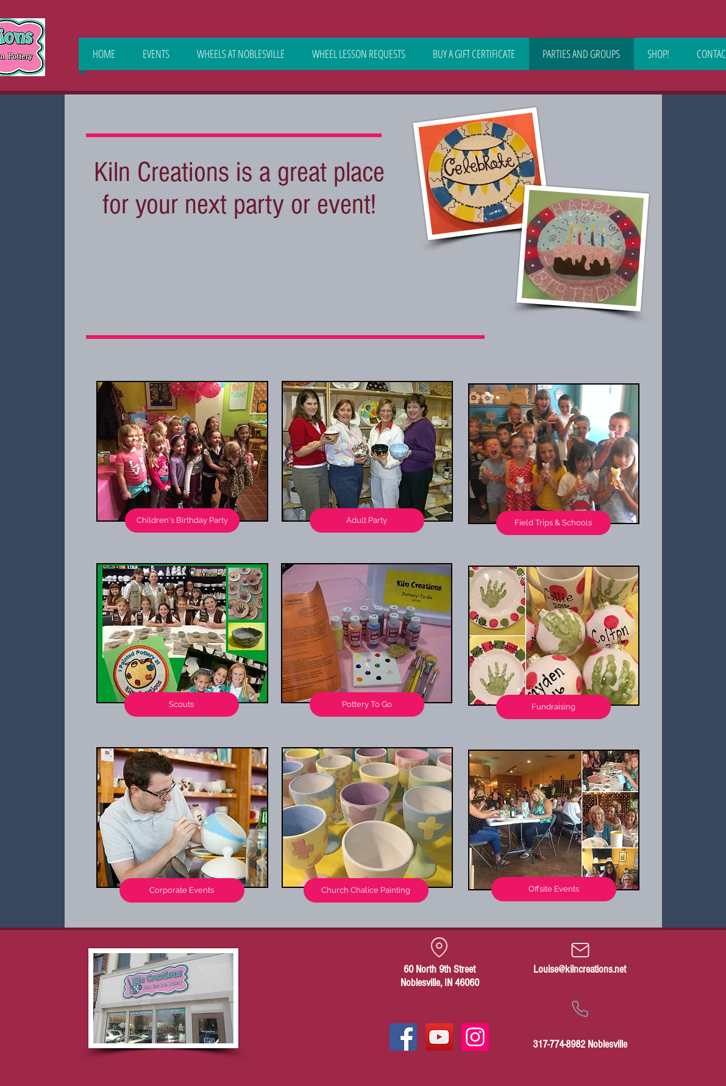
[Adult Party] (367, 520)
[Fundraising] (553, 707)
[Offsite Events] (553, 889)
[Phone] (580, 1008)
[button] (658, 54)
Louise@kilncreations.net (579, 969)
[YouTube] (439, 1037)
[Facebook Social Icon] (403, 1037)
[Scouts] (181, 704)
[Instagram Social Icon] (475, 1037)
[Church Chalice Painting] (366, 890)
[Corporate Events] (181, 890)
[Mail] (580, 950)
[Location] (439, 947)
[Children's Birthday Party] (182, 520)
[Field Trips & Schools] (553, 523)
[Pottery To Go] (367, 704)
